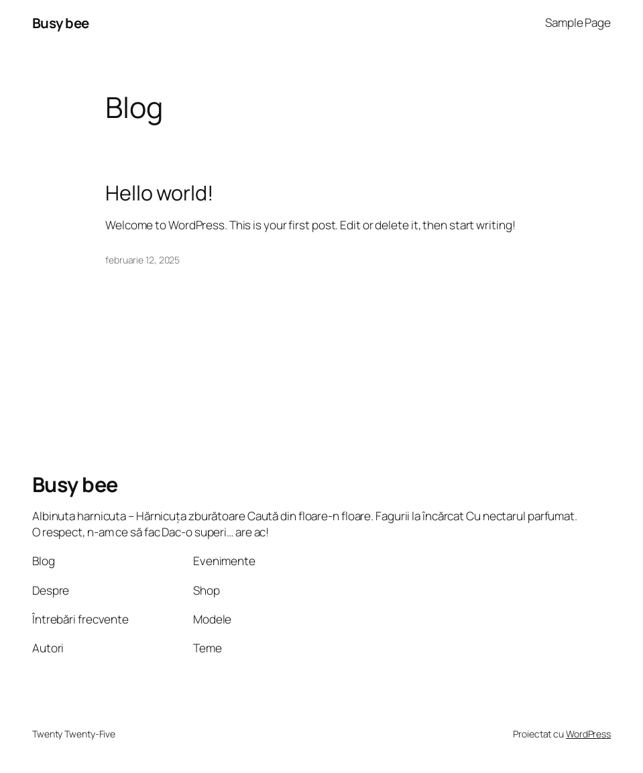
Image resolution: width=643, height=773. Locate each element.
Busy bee (60, 22)
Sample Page (578, 22)
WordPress (588, 733)
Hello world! (159, 192)
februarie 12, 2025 (142, 259)
